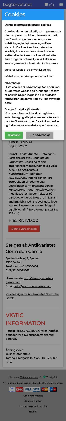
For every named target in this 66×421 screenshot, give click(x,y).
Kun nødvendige (40, 135)
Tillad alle (14, 135)
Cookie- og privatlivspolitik (33, 69)
